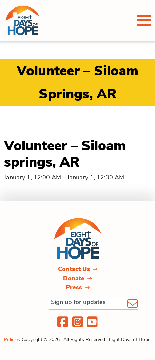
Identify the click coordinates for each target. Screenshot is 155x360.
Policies (12, 339)
